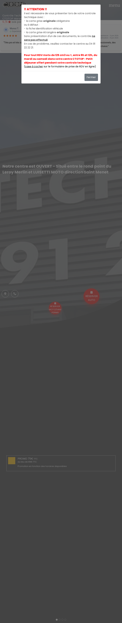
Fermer (91, 77)
